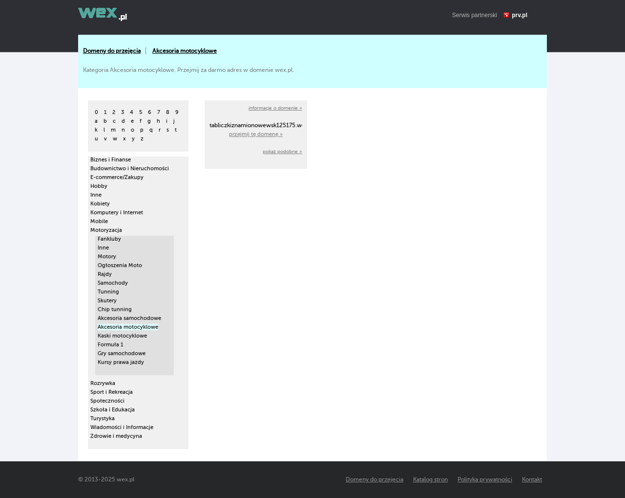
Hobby (98, 186)
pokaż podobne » (282, 151)
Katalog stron (430, 479)
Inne (96, 195)
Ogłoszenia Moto (120, 265)
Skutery (107, 300)
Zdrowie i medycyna (116, 436)
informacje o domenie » (275, 108)
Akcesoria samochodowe (129, 318)
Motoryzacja (106, 230)
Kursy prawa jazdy (121, 362)
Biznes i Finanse (110, 160)
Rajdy (105, 274)
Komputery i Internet (116, 212)
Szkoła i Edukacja (112, 410)
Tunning (108, 292)
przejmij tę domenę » (256, 134)
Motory (107, 256)
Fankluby (109, 239)
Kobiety (100, 204)
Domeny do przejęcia (112, 50)
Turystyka (102, 418)
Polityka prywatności (485, 479)
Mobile (99, 221)
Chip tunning (115, 309)
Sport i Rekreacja (111, 392)
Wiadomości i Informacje (121, 427)
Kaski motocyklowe (122, 336)
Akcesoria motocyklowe (184, 50)
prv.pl (519, 15)
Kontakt (532, 479)
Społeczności (107, 401)
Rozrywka (102, 383)
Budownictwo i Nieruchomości (129, 168)
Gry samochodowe (122, 353)
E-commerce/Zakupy (117, 177)
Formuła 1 (110, 344)
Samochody (113, 283)
